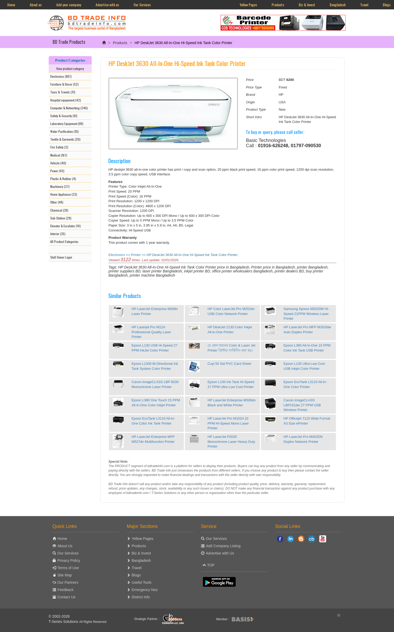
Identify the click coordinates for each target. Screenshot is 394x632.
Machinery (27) (60, 186)
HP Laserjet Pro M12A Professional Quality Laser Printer (151, 332)
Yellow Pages (248, 4)
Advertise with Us (220, 553)
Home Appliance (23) (63, 194)
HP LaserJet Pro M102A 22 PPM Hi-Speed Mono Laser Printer (228, 423)
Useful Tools (142, 582)
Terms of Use (68, 568)
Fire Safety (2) (59, 147)
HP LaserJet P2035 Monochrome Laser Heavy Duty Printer (231, 441)
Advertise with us (107, 4)
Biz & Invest (307, 4)
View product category (70, 68)
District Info (141, 597)
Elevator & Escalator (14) (65, 226)
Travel (364, 4)
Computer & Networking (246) (69, 108)
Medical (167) (58, 155)
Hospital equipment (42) (65, 100)
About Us (65, 546)
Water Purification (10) (64, 131)
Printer (136, 255)
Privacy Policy (69, 560)
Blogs (136, 575)
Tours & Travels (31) (62, 92)
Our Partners (68, 582)
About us (36, 4)
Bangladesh (338, 4)
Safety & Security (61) (63, 116)
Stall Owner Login (61, 257)
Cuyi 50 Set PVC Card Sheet (229, 364)
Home (11, 4)
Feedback (65, 590)
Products (278, 4)
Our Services (142, 4)
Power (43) (57, 171)
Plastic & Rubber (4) (63, 178)
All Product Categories (64, 241)
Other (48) (56, 202)
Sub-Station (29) (60, 218)
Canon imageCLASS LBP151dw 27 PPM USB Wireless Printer (302, 405)
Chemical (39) (59, 210)
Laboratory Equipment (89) (66, 123)
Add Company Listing (223, 546)
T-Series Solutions (64, 621)
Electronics (116, 255)
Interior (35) (57, 233)
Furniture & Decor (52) (64, 84)
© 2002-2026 (59, 616)
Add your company (68, 4)
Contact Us (67, 597)
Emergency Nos (145, 590)
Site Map (65, 575)
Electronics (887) (61, 76)
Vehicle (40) (58, 163)
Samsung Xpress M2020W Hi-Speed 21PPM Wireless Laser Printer (306, 313)
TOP (209, 565)
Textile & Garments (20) (65, 139)
